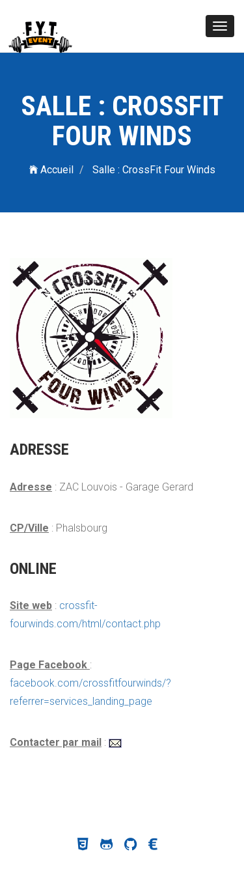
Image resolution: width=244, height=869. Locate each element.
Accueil (51, 170)
